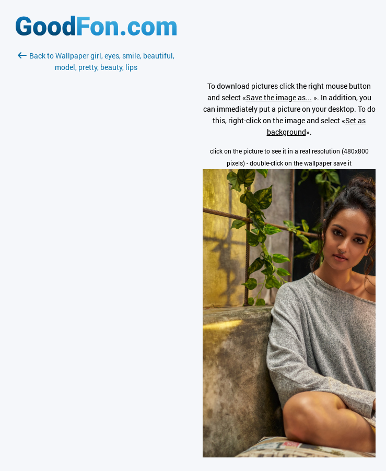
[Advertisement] (96, 196)
